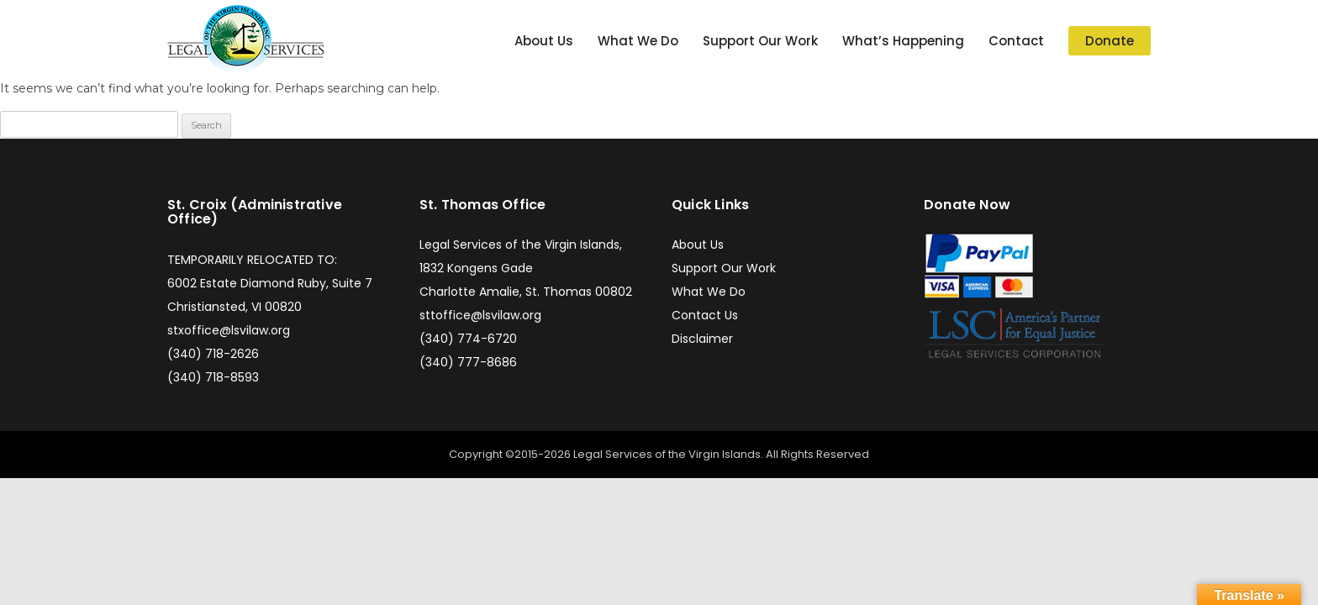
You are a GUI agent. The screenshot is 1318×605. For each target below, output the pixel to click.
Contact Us (705, 315)
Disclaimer (702, 338)
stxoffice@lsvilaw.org (228, 330)
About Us (543, 41)
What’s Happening (903, 41)
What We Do (638, 41)
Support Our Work (760, 41)
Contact (1016, 41)
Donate (1109, 41)
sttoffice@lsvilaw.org (480, 315)
